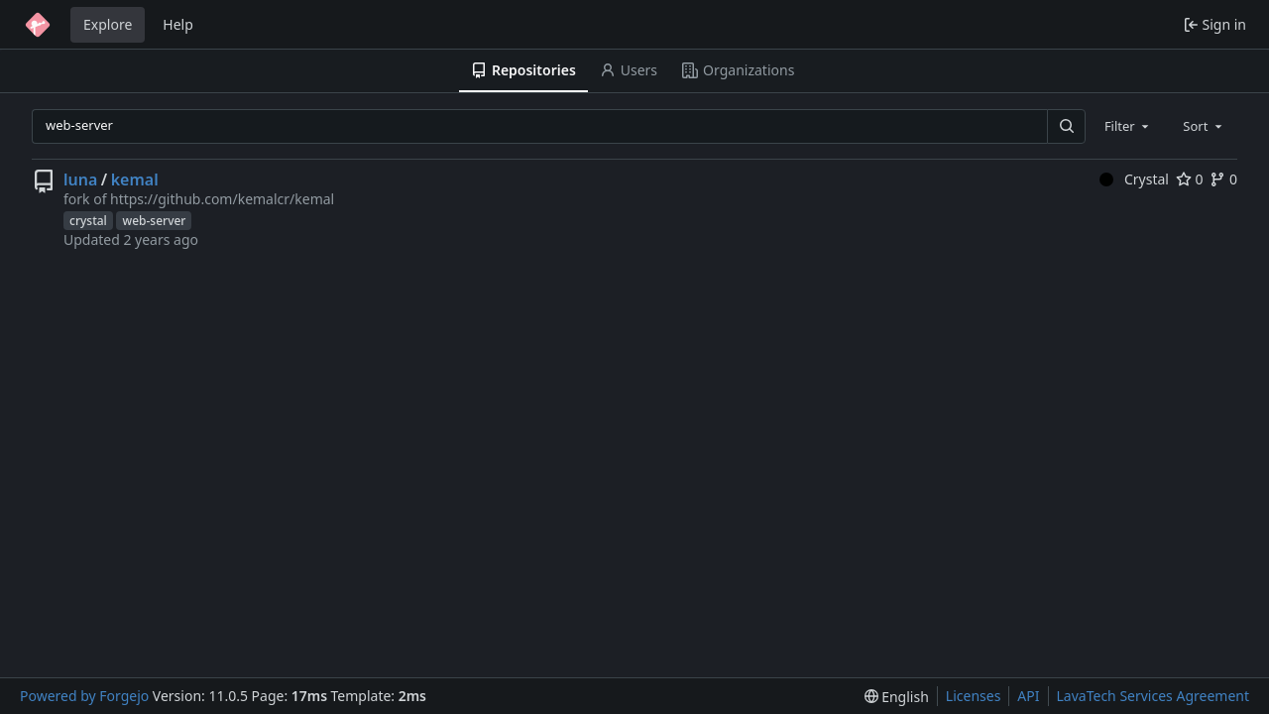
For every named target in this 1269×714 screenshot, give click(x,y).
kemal (135, 179)
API (1028, 695)
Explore (107, 24)
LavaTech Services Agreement (1153, 695)
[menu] (897, 696)
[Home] (37, 25)
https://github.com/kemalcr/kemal (222, 198)
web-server (153, 220)
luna (80, 179)
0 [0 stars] (1190, 179)
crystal (88, 220)
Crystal (1134, 179)
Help (178, 24)
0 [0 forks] (1223, 179)
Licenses (973, 695)
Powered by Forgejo (84, 695)
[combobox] (1128, 126)
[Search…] (1066, 126)
